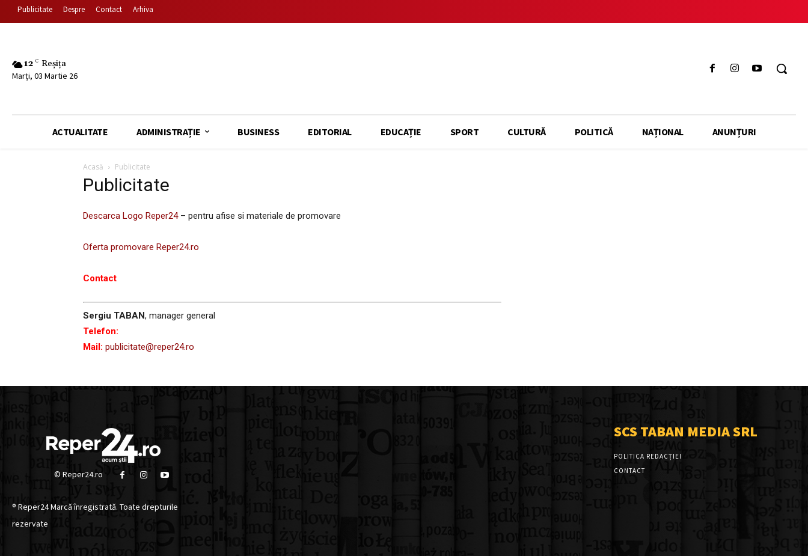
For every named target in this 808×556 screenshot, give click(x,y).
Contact (629, 470)
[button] (781, 68)
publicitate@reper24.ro (149, 346)
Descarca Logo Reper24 (130, 215)
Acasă (93, 167)
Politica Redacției (648, 456)
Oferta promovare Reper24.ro (141, 247)
